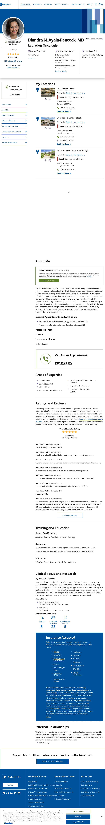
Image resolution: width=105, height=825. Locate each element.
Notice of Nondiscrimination (38, 788)
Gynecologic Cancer (46, 383)
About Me (5, 110)
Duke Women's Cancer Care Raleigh (72, 150)
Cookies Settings (78, 812)
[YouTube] (19, 793)
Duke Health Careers (62, 788)
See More (31, 70)
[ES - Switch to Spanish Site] (101, 4)
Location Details (61, 71)
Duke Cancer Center (65, 88)
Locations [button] (47, 4)
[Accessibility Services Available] (46, 99)
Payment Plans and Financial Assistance (42, 795)
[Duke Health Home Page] (12, 777)
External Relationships (9, 143)
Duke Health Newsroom (63, 792)
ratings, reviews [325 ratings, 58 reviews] (13, 61)
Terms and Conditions (36, 802)
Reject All (78, 818)
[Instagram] (8, 793)
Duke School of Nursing (89, 792)
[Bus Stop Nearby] (50, 99)
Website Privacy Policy (36, 806)
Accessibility (32, 781)
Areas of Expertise (8, 115)
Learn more (89, 276)
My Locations (6, 104)
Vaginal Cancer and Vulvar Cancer (51, 390)
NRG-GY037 (43, 608)
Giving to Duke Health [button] (51, 761)
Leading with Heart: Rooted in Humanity (42, 785)
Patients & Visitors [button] (61, 4)
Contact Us (10, 785)
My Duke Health (77, 4)
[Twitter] (15, 793)
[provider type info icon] (102, 39)
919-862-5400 (63, 362)
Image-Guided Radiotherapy (80, 386)
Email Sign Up (59, 795)
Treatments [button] (36, 4)
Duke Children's (86, 785)
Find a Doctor (25, 4)
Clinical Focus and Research (11, 132)
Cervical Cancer (44, 380)
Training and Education (10, 126)
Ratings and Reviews (9, 121)
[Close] (101, 817)
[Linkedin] (11, 793)
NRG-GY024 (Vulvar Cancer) (48, 602)
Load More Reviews (69, 515)
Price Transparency (35, 799)
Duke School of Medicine (89, 788)
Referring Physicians (62, 799)
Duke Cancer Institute (74, 93)
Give (88, 4)
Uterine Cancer (44, 387)
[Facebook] (4, 793)
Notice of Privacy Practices (37, 792)
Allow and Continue (48, 281)
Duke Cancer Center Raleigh (69, 118)
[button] (42, 622)
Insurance (5, 137)
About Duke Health (61, 781)
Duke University (86, 795)
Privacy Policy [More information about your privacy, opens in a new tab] (8, 824)
